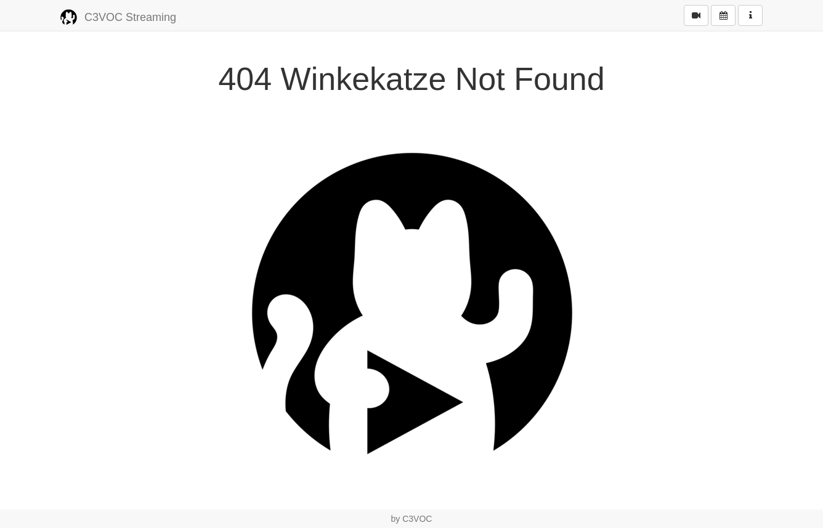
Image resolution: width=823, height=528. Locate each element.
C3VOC (417, 519)
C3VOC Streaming (118, 17)
